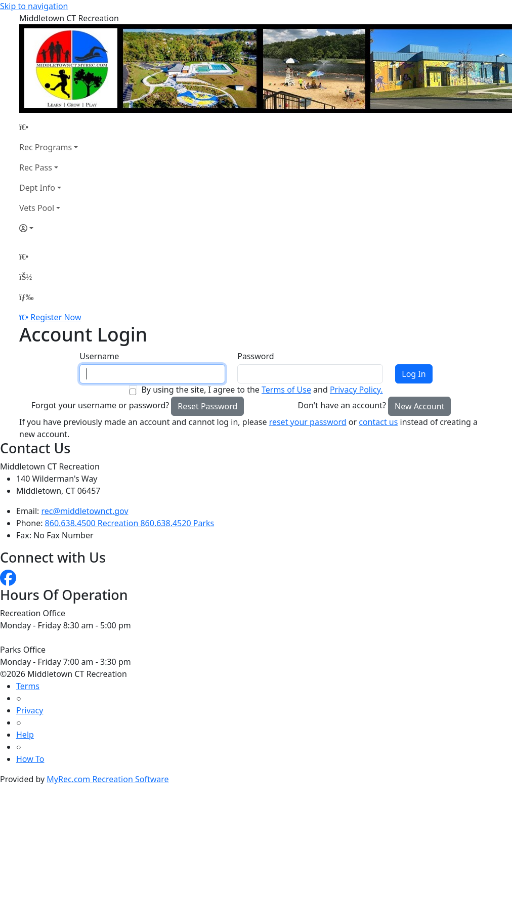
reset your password (308, 422)
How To (30, 758)
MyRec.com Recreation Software (107, 779)
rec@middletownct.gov (85, 511)
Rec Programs (45, 147)
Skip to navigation (34, 6)
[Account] (48, 228)
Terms (27, 686)
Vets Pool (36, 207)
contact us (378, 422)
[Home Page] (48, 127)
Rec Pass (35, 167)
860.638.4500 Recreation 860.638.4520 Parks (130, 523)
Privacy (29, 710)
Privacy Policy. (356, 389)
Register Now (55, 317)
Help (25, 734)
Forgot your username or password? (100, 405)
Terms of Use (286, 389)
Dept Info (37, 187)
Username (99, 356)
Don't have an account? (342, 405)
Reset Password (207, 406)
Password (255, 356)
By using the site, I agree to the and (261, 389)
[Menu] (26, 297)
